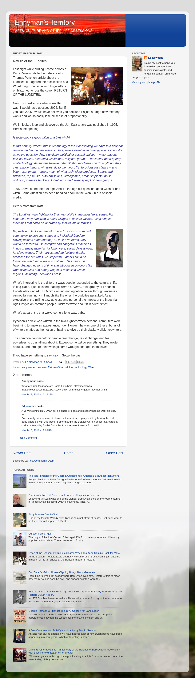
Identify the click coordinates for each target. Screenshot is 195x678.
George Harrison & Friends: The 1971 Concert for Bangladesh (63, 610)
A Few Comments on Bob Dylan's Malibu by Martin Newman (62, 630)
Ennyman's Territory (45, 22)
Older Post (114, 453)
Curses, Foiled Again (40, 533)
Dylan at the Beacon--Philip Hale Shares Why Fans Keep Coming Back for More (74, 553)
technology (81, 367)
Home (69, 453)
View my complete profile (146, 82)
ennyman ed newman (34, 367)
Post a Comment (27, 437)
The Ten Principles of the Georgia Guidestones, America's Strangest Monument (73, 475)
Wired (91, 367)
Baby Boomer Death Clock (43, 514)
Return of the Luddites (60, 367)
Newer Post (22, 453)
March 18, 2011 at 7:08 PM (37, 430)
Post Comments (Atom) (42, 460)
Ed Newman (29, 406)
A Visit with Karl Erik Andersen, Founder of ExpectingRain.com (63, 495)
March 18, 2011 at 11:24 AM (38, 394)
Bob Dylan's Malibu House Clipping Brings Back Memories (61, 572)
